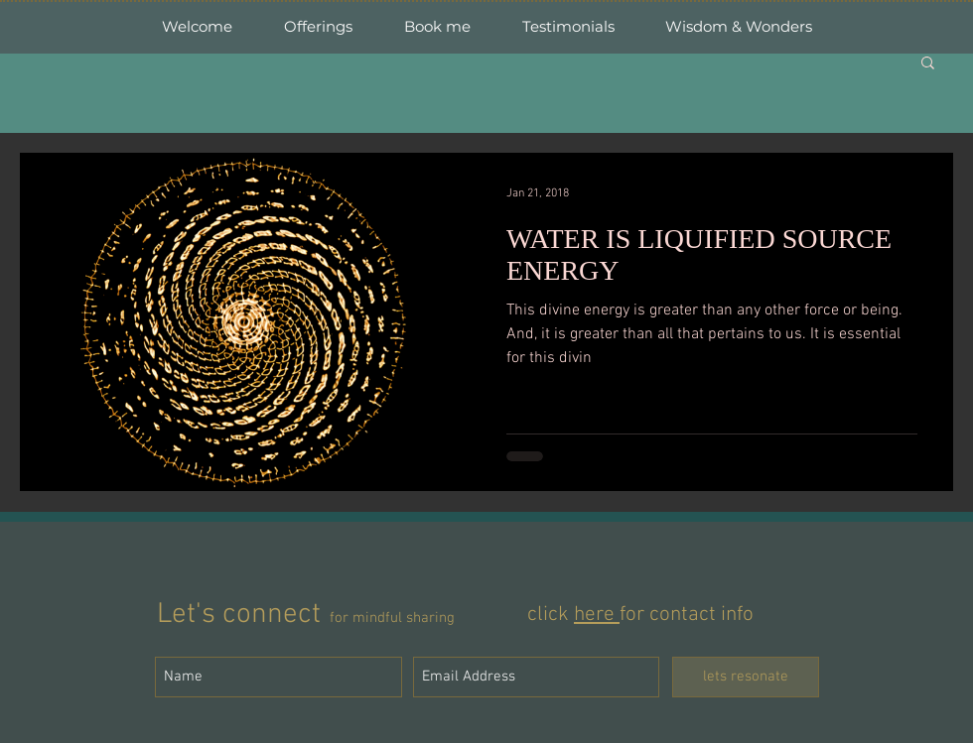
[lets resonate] (745, 677)
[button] (927, 64)
